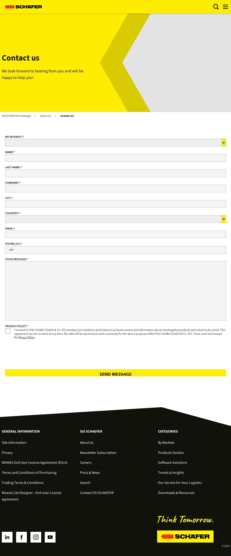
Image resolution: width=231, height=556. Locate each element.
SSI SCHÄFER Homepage (16, 116)
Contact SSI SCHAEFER (96, 492)
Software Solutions (172, 462)
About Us (45, 116)
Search (85, 482)
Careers (86, 462)
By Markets (166, 442)
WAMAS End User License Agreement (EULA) (35, 462)
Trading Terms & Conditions (23, 482)
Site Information (14, 442)
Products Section (171, 452)
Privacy (7, 452)
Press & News (90, 472)
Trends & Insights (171, 472)
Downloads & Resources (176, 492)
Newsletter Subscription (98, 452)
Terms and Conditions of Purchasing (29, 472)
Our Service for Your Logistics (180, 482)
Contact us (67, 116)
